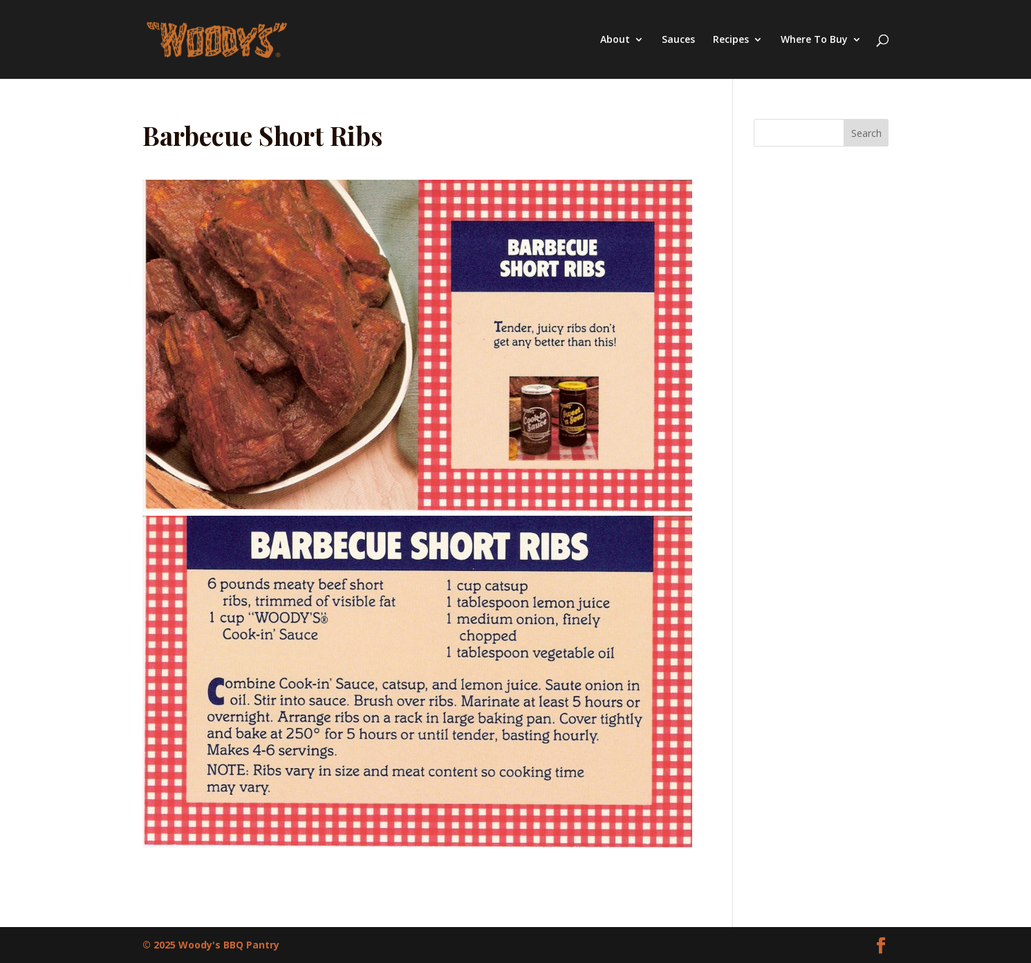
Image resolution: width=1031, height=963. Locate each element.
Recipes (731, 40)
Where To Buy (814, 40)
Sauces (678, 40)
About (615, 40)
